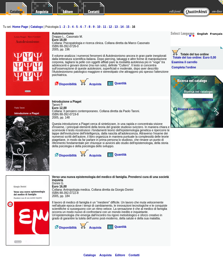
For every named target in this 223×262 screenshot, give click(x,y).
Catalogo (36, 26)
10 (98, 26)
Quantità (121, 83)
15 (128, 26)
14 (121, 26)
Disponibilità (67, 84)
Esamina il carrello (184, 62)
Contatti (134, 255)
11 (104, 26)
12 (110, 26)
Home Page (20, 26)
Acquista (91, 84)
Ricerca (208, 99)
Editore (120, 255)
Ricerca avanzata (189, 109)
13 (116, 26)
